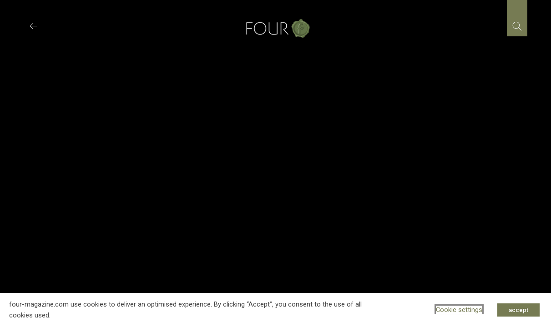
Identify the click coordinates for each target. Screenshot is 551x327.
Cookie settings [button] (459, 310)
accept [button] (518, 310)
